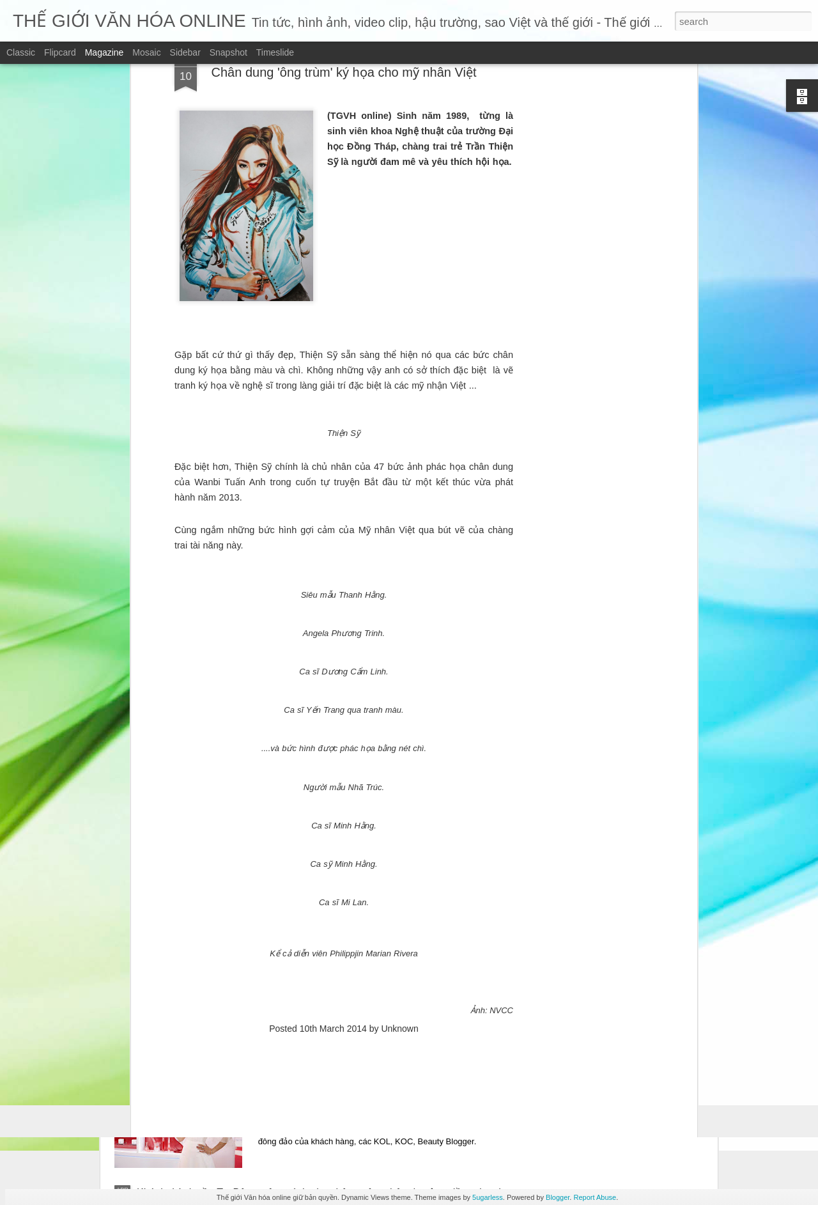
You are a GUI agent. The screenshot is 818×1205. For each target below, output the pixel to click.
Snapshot (228, 52)
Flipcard (60, 52)
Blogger (557, 1197)
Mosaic (146, 52)
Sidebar (185, 52)
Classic (20, 52)
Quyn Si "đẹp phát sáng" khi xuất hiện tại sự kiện (392, 1047)
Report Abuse (594, 1197)
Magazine (104, 52)
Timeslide (275, 52)
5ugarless (487, 1197)
